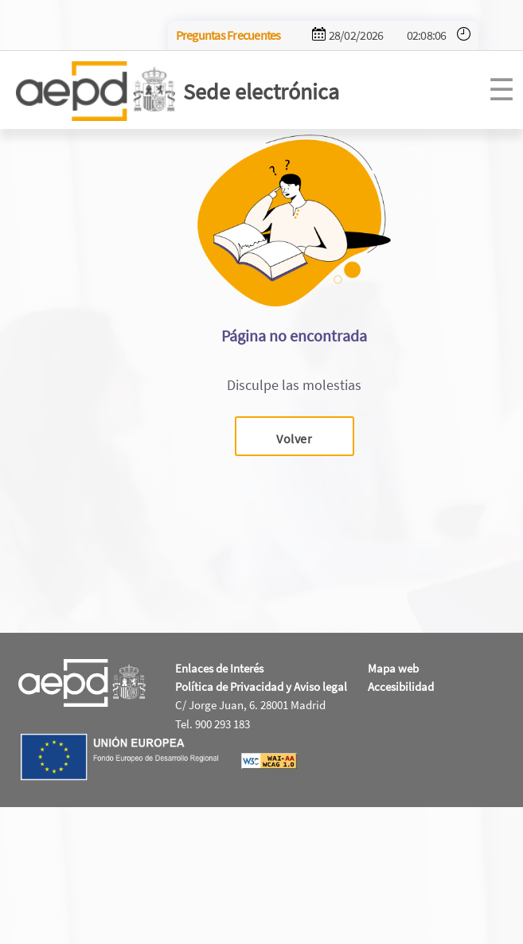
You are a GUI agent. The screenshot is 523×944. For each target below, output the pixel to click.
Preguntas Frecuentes (228, 35)
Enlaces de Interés (219, 668)
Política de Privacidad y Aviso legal (261, 686)
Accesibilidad (401, 686)
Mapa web (393, 668)
